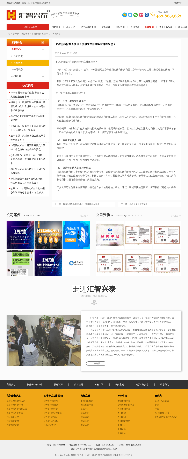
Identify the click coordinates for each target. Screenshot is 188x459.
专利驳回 (122, 417)
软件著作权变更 (51, 409)
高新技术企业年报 (15, 405)
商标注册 (85, 395)
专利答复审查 (124, 421)
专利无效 (122, 433)
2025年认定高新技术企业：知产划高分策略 (27, 171)
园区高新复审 (13, 421)
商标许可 (85, 421)
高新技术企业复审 (15, 413)
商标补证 (85, 425)
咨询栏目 (56, 34)
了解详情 (96, 363)
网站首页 (56, 27)
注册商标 (143, 187)
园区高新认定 (13, 417)
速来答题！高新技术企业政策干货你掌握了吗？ (27, 137)
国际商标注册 (87, 405)
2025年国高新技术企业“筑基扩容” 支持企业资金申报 (27, 94)
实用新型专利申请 (126, 405)
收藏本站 (177, 3)
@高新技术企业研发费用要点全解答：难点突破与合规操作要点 (27, 147)
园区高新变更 (13, 425)
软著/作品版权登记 (53, 395)
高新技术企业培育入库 (17, 409)
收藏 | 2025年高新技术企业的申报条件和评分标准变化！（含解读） (27, 190)
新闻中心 (46, 34)
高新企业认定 (14, 395)
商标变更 (85, 413)
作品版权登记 (50, 425)
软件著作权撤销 (51, 405)
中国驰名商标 (87, 401)
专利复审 (122, 413)
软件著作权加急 (51, 421)
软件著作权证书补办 (53, 413)
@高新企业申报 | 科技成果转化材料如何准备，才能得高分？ (27, 180)
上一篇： (77, 204)
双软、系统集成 (162, 401)
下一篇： (134, 204)
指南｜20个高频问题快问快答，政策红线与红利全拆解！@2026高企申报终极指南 (27, 106)
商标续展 (85, 417)
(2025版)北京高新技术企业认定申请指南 (27, 118)
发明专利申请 (124, 401)
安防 (157, 405)
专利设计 (122, 425)
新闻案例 (36, 34)
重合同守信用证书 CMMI (166, 417)
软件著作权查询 (51, 401)
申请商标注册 (144, 69)
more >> (85, 216)
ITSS (157, 409)
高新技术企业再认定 (16, 401)
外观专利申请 (124, 409)
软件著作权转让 (51, 417)
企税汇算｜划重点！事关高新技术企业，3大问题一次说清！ (27, 128)
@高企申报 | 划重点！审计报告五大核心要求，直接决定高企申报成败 (27, 159)
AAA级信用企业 (162, 413)
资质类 (158, 395)
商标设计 (85, 409)
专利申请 (122, 395)
